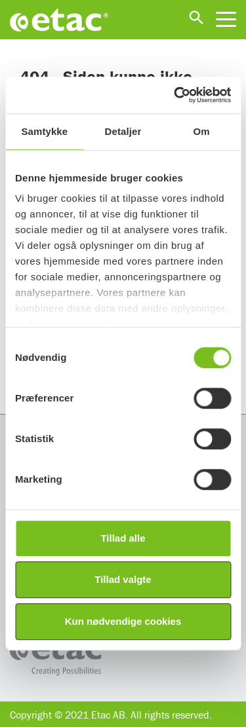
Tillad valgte (122, 579)
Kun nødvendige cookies (123, 621)
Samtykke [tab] (44, 131)
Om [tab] (202, 131)
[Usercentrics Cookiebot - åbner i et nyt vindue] (175, 94)
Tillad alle (122, 538)
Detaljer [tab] (123, 131)
